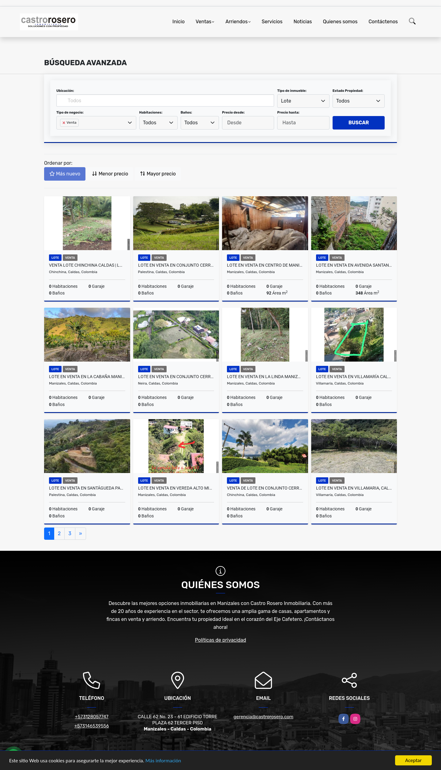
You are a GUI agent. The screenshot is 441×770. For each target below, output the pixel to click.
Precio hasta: (288, 113)
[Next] (80, 534)
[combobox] (303, 101)
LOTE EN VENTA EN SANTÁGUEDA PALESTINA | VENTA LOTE (87, 488)
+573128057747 (91, 716)
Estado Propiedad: (348, 91)
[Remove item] (64, 123)
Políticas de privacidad (220, 640)
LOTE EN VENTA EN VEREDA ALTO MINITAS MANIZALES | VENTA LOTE (176, 488)
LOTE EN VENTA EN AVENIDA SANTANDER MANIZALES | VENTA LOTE (354, 265)
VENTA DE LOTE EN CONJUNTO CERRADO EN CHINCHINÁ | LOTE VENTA (265, 488)
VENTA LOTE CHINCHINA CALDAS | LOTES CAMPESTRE (87, 265)
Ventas (203, 21)
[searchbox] (62, 133)
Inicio (178, 21)
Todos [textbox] (343, 101)
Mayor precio (158, 174)
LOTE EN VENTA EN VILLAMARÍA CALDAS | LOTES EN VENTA (354, 376)
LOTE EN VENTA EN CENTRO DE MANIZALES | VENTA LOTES (265, 265)
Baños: (186, 113)
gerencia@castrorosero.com (263, 716)
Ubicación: (65, 91)
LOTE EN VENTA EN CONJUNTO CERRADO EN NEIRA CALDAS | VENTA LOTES (176, 376)
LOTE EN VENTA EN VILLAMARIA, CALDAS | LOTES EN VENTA (354, 488)
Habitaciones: (151, 113)
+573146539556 (91, 726)
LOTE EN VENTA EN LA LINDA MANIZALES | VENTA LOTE (265, 376)
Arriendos (236, 21)
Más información (163, 761)
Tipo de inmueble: (291, 91)
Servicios (272, 21)
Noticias (302, 21)
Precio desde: (233, 113)
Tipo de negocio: (70, 113)
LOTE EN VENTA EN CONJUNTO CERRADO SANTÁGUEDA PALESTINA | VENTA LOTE (176, 265)
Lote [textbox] (286, 101)
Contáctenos (383, 21)
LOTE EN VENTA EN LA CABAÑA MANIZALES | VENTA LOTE (87, 376)
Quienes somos (340, 21)
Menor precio (110, 174)
